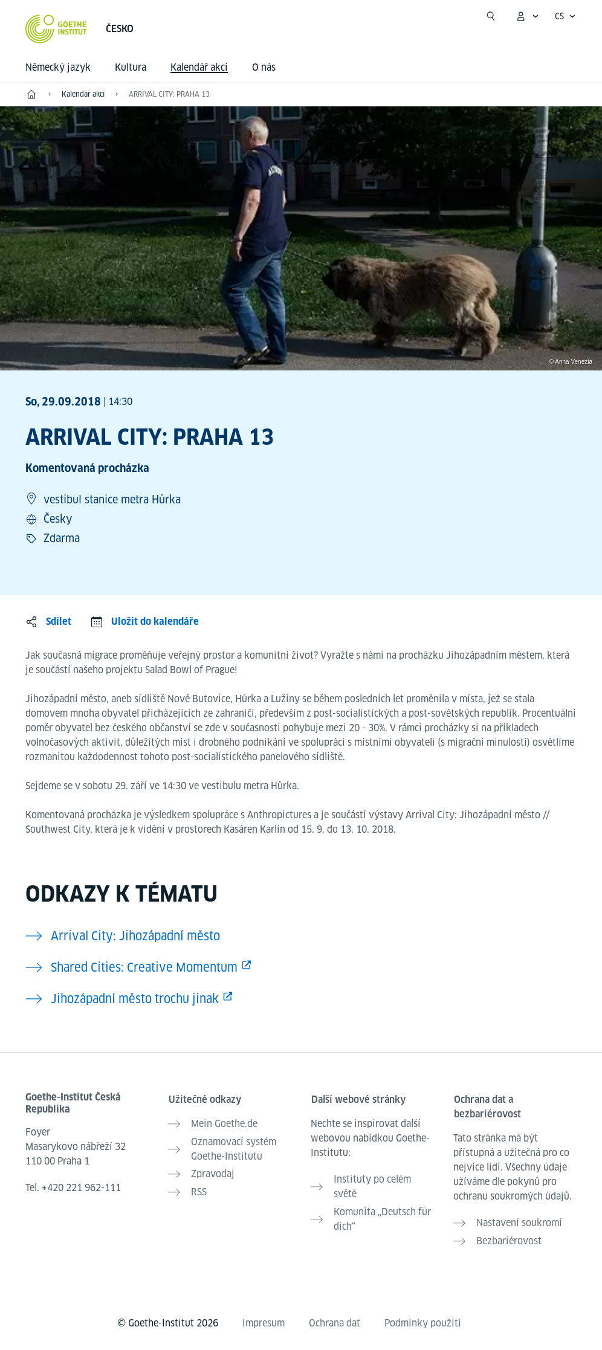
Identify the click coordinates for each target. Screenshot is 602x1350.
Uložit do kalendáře (155, 621)
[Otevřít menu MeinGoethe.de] (527, 16)
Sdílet (58, 621)
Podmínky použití (422, 1320)
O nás (264, 67)
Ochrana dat (334, 1320)
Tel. (73, 1187)
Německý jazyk (58, 67)
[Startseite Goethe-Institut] (55, 29)
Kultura (130, 67)
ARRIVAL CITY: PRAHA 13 (169, 94)
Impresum (263, 1320)
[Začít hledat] (491, 16)
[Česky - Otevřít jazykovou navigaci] (565, 16)
